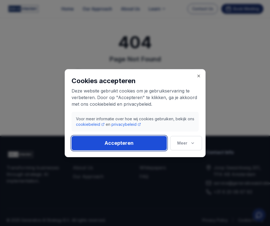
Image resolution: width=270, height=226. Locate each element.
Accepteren (119, 143)
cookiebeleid (90, 124)
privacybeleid (126, 124)
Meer (186, 143)
